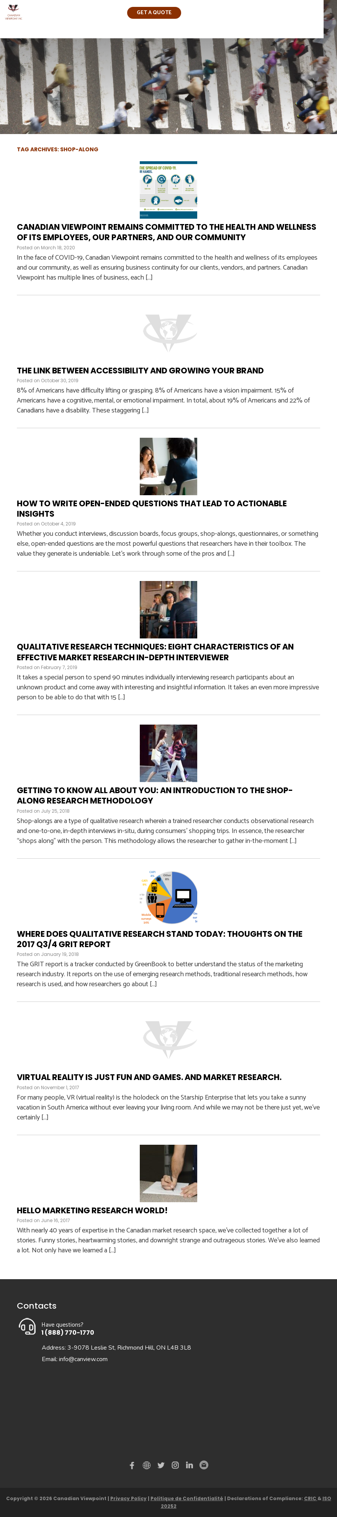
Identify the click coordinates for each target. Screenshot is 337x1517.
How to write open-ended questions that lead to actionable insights (152, 508)
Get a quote (154, 12)
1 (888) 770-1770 (67, 1332)
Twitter (162, 1467)
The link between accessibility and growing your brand (140, 370)
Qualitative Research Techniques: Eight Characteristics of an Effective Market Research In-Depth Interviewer (155, 652)
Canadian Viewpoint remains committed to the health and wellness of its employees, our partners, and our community (166, 232)
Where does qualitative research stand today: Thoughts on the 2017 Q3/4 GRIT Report (160, 939)
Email (203, 1465)
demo (147, 1465)
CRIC (310, 1498)
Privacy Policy (128, 1498)
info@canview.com (83, 1359)
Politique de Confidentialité (187, 1498)
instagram (176, 1467)
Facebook (134, 1467)
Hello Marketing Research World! (92, 1210)
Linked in (190, 1467)
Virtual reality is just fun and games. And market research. (149, 1077)
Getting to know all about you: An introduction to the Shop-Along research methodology (155, 795)
